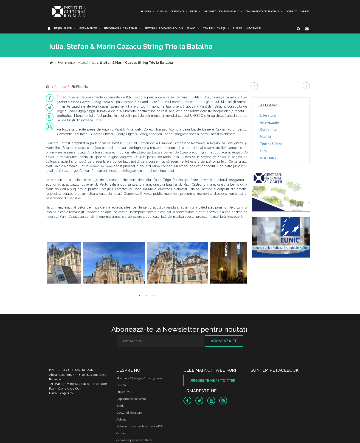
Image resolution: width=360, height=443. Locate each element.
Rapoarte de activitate (131, 399)
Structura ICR (125, 392)
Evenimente (88, 28)
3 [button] (153, 295)
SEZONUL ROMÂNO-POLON (163, 28)
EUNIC (191, 28)
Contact (291, 11)
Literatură (268, 115)
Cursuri (162, 11)
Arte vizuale (269, 122)
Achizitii (121, 419)
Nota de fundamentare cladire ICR (139, 426)
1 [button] (139, 295)
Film (263, 151)
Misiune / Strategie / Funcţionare (139, 378)
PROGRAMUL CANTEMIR (120, 28)
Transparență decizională (262, 11)
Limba (145, 11)
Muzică (265, 137)
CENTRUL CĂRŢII (214, 28)
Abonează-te (224, 341)
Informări (253, 28)
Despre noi (177, 11)
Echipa (121, 385)
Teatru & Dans (271, 144)
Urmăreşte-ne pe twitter (212, 380)
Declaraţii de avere (129, 412)
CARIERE (304, 11)
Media (193, 11)
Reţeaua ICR (63, 28)
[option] (64, 263)
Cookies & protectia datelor (134, 440)
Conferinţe (268, 129)
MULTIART (268, 158)
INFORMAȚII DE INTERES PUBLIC (221, 11)
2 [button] (146, 295)
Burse (237, 28)
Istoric (120, 405)
